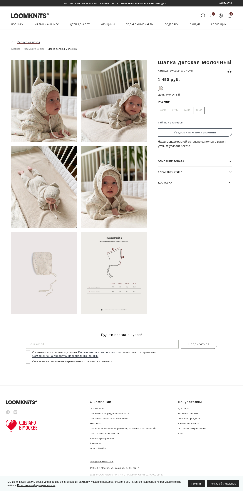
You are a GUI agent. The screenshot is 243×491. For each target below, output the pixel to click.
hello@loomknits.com (101, 461)
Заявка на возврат (189, 423)
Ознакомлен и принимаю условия (55, 352)
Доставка (183, 408)
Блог (181, 433)
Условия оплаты (188, 413)
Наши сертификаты (102, 438)
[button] (195, 287)
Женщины (108, 24)
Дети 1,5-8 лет (80, 24)
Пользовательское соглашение (109, 418)
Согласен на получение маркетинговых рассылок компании (72, 361)
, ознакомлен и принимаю (139, 352)
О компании (97, 408)
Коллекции (219, 24)
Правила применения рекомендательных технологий (123, 428)
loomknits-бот (98, 448)
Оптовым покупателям (192, 428)
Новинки (17, 24)
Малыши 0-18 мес (47, 24)
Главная (16, 49)
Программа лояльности (104, 433)
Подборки (172, 24)
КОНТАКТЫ (225, 3)
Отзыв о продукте (189, 418)
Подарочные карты (140, 24)
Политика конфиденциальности (109, 413)
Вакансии (96, 443)
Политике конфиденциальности (36, 485)
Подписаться (198, 344)
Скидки (195, 24)
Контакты (95, 423)
